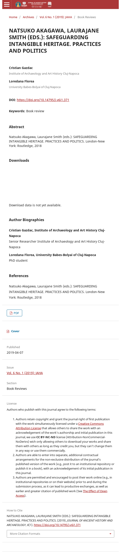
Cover (15, 331)
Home (13, 17)
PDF (16, 313)
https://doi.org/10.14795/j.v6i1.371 (43, 100)
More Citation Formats (25, 534)
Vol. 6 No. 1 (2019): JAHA (56, 17)
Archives (28, 17)
